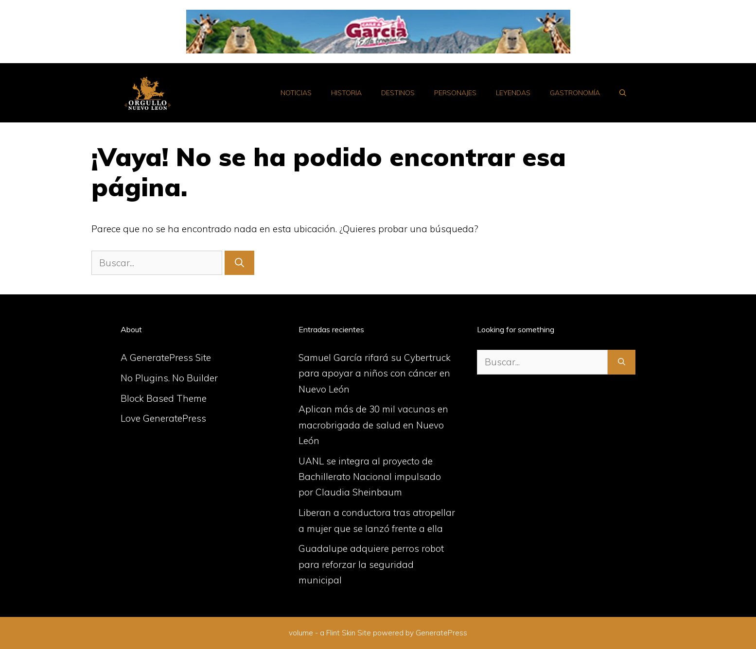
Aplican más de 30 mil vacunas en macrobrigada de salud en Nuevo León (373, 424)
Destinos (398, 92)
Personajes (455, 92)
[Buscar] (239, 263)
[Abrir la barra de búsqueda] (623, 92)
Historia (346, 92)
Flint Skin (340, 632)
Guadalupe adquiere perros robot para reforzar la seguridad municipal (371, 564)
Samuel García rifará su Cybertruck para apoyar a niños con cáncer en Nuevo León (375, 373)
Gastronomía (575, 92)
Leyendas (513, 92)
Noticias (296, 92)
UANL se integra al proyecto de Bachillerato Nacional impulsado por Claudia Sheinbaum (370, 476)
